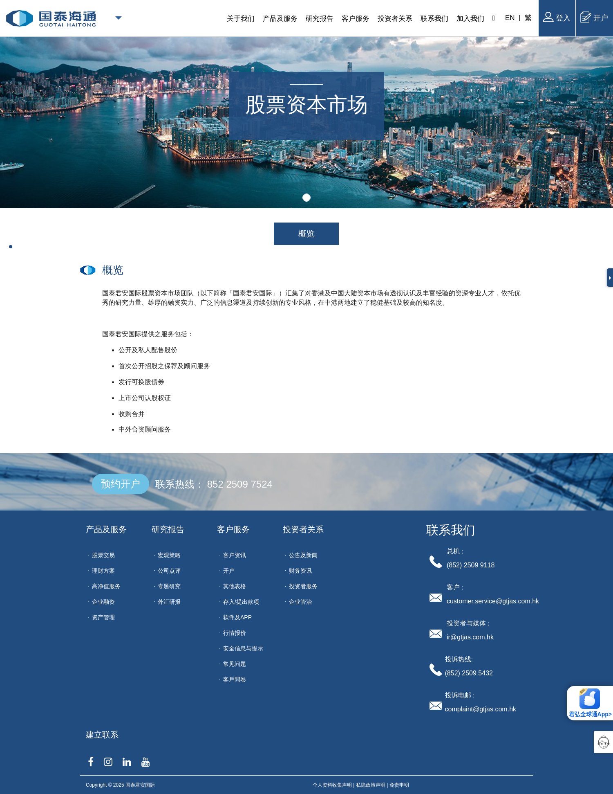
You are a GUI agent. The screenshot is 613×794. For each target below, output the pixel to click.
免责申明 (399, 785)
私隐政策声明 (370, 785)
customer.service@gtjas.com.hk (493, 601)
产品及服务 (106, 529)
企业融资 (103, 601)
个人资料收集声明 (332, 785)
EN (510, 18)
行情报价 (234, 633)
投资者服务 (303, 586)
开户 (594, 16)
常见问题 (234, 664)
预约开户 (120, 483)
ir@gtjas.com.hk (470, 637)
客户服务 (233, 529)
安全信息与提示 (243, 648)
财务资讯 (300, 570)
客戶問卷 (234, 679)
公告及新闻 (303, 555)
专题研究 (169, 586)
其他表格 (234, 586)
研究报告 (168, 529)
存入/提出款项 (241, 601)
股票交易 (103, 555)
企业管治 (300, 601)
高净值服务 (106, 586)
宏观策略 (169, 555)
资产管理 (103, 617)
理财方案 (103, 570)
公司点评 (169, 570)
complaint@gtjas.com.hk (481, 709)
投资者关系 (303, 529)
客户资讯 (234, 555)
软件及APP (237, 617)
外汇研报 (169, 601)
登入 (556, 16)
